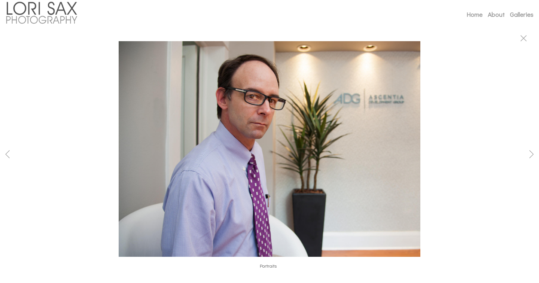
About (496, 14)
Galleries (521, 14)
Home (474, 14)
